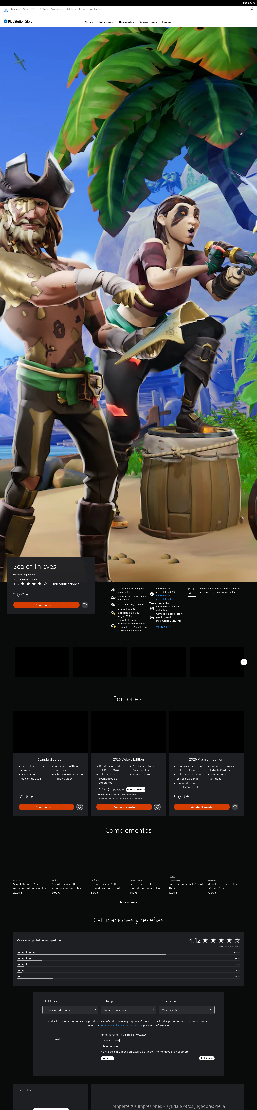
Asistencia (95, 9)
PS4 (32, 9)
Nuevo (89, 18)
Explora (167, 18)
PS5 (24, 9)
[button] (170, 594)
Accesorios (56, 9)
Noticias (70, 9)
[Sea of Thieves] (42, 659)
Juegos (14, 9)
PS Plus (42, 9)
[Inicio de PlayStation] (6, 9)
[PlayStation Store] (19, 18)
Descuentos (126, 18)
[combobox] (70, 1007)
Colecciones (106, 18)
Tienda (82, 9)
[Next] (243, 659)
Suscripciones (148, 18)
